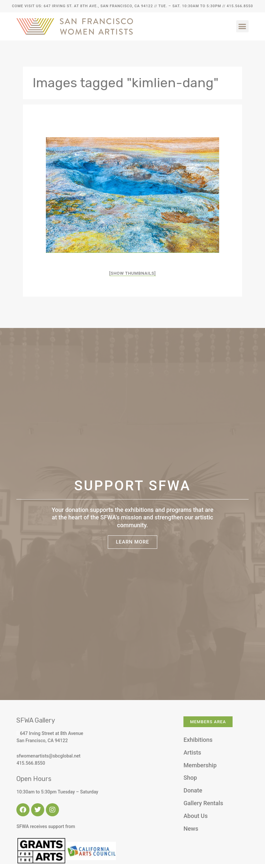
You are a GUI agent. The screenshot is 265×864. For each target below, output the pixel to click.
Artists (192, 752)
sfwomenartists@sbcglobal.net (48, 755)
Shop (190, 777)
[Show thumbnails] (132, 273)
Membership (200, 765)
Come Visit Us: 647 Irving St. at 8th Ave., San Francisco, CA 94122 (82, 6)
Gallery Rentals (203, 803)
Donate (192, 790)
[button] (242, 26)
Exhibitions (198, 739)
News (190, 828)
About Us (195, 815)
